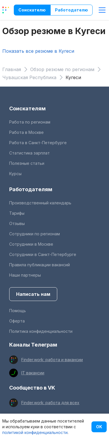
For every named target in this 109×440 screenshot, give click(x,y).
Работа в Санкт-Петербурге (38, 142)
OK (99, 426)
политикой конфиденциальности (35, 432)
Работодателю (71, 9)
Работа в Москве (26, 132)
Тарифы (16, 213)
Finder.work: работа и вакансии (52, 359)
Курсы (15, 173)
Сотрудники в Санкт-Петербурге (42, 254)
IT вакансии (32, 372)
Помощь (17, 310)
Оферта (17, 320)
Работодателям (30, 189)
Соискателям (27, 108)
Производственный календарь (40, 202)
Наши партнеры (25, 275)
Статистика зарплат (29, 152)
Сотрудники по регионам (34, 233)
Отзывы (17, 223)
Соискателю (32, 9)
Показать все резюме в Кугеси (38, 51)
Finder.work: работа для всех (50, 402)
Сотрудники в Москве (31, 244)
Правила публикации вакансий (39, 264)
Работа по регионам (29, 122)
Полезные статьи (26, 163)
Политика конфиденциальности (40, 331)
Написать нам (33, 294)
